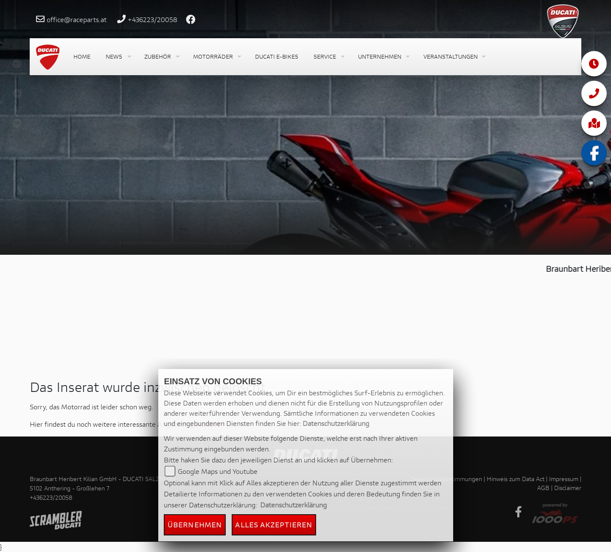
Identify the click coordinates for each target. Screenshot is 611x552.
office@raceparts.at (77, 19)
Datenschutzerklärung (336, 423)
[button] (117, 56)
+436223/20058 (152, 19)
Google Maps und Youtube (218, 471)
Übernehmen (195, 524)
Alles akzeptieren (273, 524)
